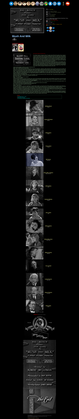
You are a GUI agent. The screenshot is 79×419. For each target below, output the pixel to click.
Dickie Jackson (48, 225)
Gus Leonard (48, 265)
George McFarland (48, 119)
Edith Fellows (48, 185)
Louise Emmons (48, 279)
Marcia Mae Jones (48, 239)
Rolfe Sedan (48, 305)
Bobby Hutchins (48, 252)
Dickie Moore (48, 132)
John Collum (48, 212)
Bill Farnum (48, 159)
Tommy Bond (48, 146)
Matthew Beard (48, 106)
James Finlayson (48, 292)
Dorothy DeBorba (48, 199)
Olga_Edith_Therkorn (48, 172)
